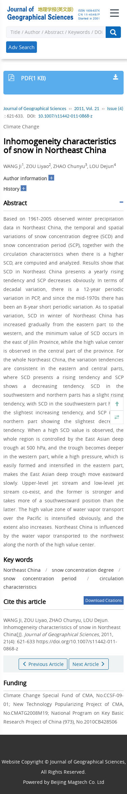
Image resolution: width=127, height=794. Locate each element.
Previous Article (43, 664)
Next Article (88, 664)
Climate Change (21, 126)
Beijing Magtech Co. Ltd (77, 782)
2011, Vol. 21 (86, 108)
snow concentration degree (83, 570)
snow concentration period (40, 578)
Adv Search (21, 47)
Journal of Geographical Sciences (34, 108)
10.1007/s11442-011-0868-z (65, 116)
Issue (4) (115, 108)
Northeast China (22, 570)
